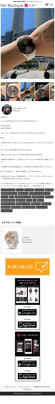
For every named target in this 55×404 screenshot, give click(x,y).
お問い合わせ (27, 389)
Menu (52, 4)
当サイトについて (10, 386)
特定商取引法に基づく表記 (41, 386)
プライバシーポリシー (25, 386)
